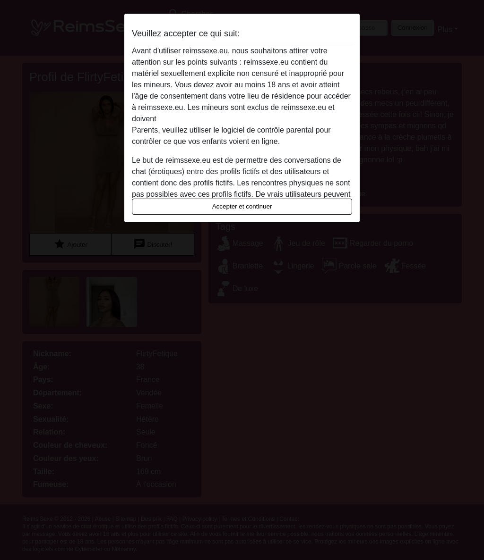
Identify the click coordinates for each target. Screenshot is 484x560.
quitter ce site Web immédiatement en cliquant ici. (241, 119)
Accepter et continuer (242, 206)
